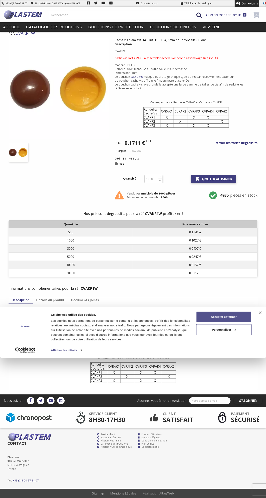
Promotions (151, 36)
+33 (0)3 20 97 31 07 (15, 3)
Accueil (11, 27)
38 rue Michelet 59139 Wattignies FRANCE (55, 3)
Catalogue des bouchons (54, 27)
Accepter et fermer (224, 457)
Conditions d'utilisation (152, 440)
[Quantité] (151, 179)
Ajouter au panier (213, 178)
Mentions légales (149, 437)
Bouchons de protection (116, 27)
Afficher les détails (64, 490)
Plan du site (146, 443)
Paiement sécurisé (109, 437)
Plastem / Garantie (109, 440)
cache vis (137, 76)
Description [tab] (20, 300)
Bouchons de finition (173, 27)
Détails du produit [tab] (50, 300)
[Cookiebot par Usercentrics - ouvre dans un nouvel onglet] (25, 490)
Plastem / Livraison (150, 434)
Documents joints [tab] (85, 300)
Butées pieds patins (24, 36)
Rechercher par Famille (226, 15)
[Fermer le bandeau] (260, 453)
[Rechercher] (121, 15)
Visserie (212, 27)
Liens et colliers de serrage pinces (92, 36)
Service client (106, 434)
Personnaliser (224, 469)
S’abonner (251, 401)
